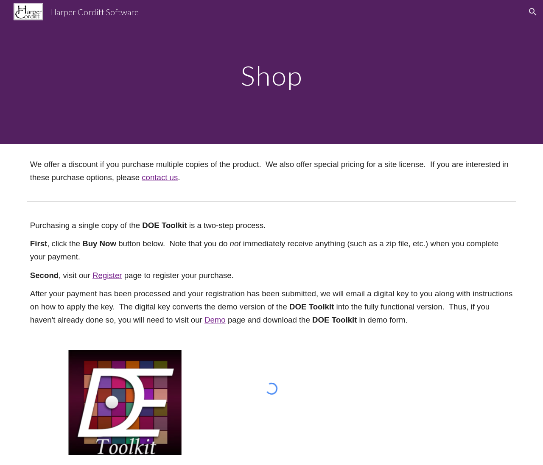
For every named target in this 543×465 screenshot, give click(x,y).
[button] (533, 12)
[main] (271, 71)
